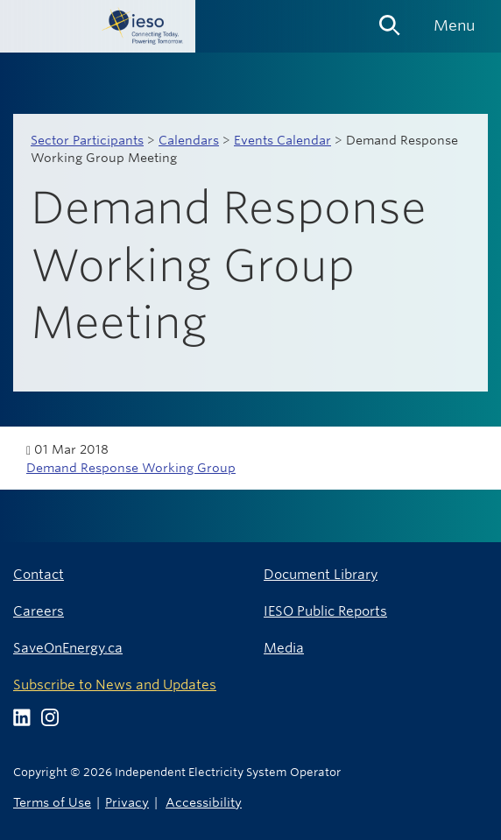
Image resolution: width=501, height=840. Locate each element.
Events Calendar (282, 140)
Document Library (321, 574)
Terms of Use (52, 801)
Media (284, 647)
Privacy (127, 801)
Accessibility (204, 801)
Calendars (189, 140)
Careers (38, 611)
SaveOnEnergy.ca (68, 647)
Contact (38, 574)
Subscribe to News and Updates (114, 684)
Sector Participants (87, 140)
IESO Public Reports (325, 611)
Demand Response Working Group (131, 468)
